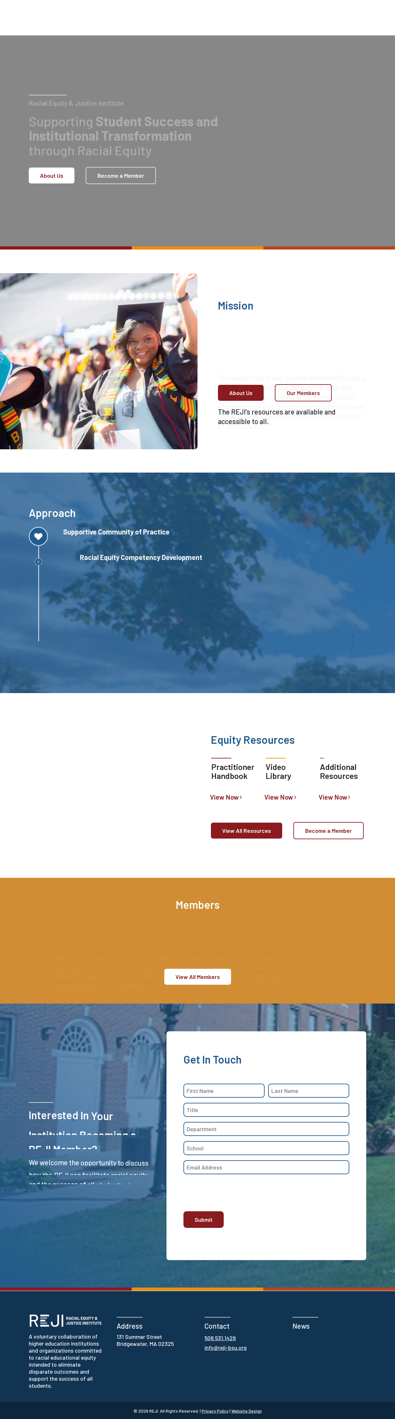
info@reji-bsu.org (226, 1347)
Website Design (246, 1411)
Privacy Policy (215, 1411)
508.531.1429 (220, 1337)
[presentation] (232, 1191)
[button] (51, 175)
